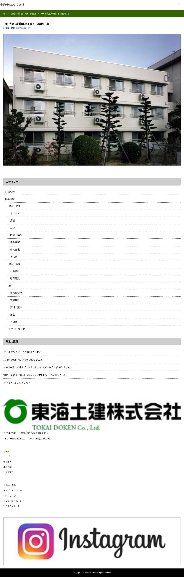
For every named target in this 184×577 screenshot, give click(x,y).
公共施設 (15, 271)
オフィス (15, 213)
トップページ (9, 456)
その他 (13, 256)
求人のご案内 (9, 485)
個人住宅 (15, 249)
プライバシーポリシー (13, 501)
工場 (12, 227)
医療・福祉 (16, 235)
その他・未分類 (17, 329)
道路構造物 (16, 292)
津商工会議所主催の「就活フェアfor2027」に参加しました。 (36, 375)
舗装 (12, 314)
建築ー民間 (10, 28)
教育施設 (15, 278)
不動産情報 (8, 472)
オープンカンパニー (12, 490)
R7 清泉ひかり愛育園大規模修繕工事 (23, 359)
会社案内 (7, 461)
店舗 (12, 220)
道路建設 (15, 300)
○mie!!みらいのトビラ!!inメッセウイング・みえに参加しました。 (38, 367)
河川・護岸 (16, 307)
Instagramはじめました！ (17, 382)
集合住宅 (26, 28)
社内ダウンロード (11, 506)
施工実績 (19, 28)
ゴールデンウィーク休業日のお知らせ (23, 352)
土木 (11, 285)
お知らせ (10, 191)
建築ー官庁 (14, 264)
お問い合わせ (9, 496)
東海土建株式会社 (90, 573)
